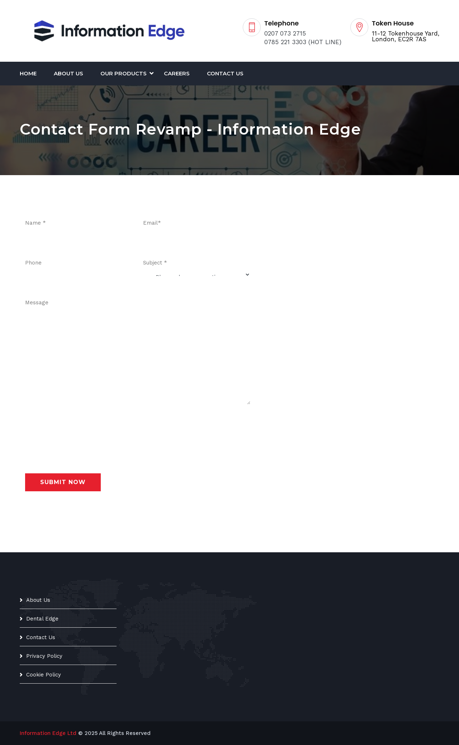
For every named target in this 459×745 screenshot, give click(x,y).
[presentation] (79, 429)
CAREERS (177, 73)
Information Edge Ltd (48, 733)
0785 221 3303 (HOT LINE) (302, 42)
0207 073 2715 (285, 33)
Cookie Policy (43, 674)
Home (28, 73)
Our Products (123, 73)
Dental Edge (42, 618)
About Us (68, 73)
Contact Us (225, 73)
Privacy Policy (44, 656)
